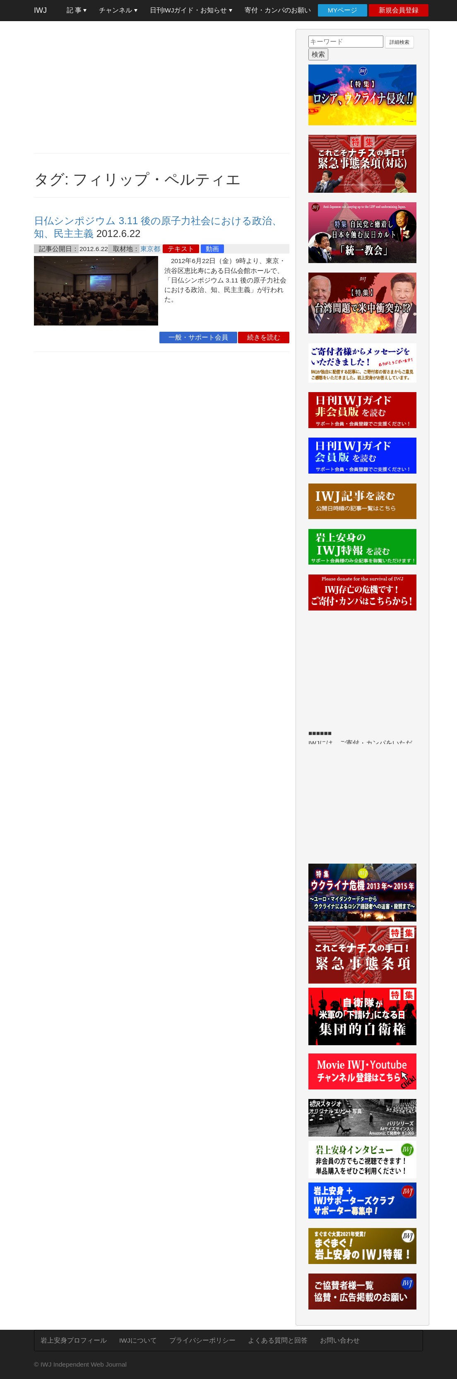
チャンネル (118, 10)
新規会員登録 (399, 10)
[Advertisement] (161, 87)
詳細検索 (399, 42)
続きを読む (263, 337)
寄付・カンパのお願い (278, 10)
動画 (212, 248)
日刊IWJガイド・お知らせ (191, 10)
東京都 (150, 248)
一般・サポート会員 (198, 337)
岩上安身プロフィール (74, 1340)
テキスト (181, 248)
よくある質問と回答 (278, 1340)
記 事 (77, 10)
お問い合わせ (340, 1340)
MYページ (342, 10)
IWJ (40, 10)
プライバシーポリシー (202, 1340)
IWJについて (138, 1340)
